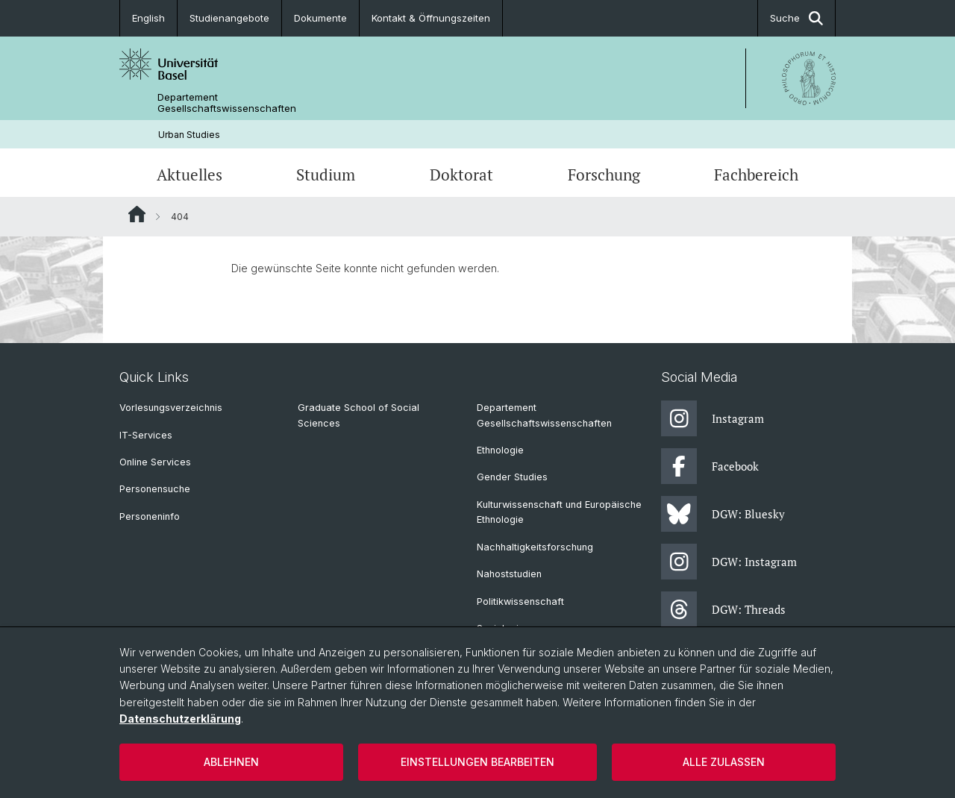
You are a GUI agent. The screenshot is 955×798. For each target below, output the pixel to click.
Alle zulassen (724, 761)
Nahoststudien (509, 573)
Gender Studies (512, 477)
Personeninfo (149, 516)
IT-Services (145, 435)
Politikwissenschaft (520, 601)
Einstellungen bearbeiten (477, 761)
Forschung (604, 174)
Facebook (710, 466)
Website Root (136, 214)
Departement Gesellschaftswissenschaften (226, 103)
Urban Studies (189, 134)
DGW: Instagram (729, 561)
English (148, 18)
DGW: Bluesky (723, 514)
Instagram (712, 418)
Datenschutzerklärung (180, 718)
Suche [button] (796, 18)
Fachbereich (756, 174)
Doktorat (461, 174)
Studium (325, 174)
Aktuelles (189, 174)
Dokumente (320, 18)
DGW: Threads (723, 609)
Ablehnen (231, 761)
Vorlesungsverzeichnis (170, 407)
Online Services (155, 462)
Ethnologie (500, 450)
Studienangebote (229, 18)
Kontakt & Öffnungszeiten (431, 18)
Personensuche (154, 488)
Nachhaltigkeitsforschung (535, 547)
